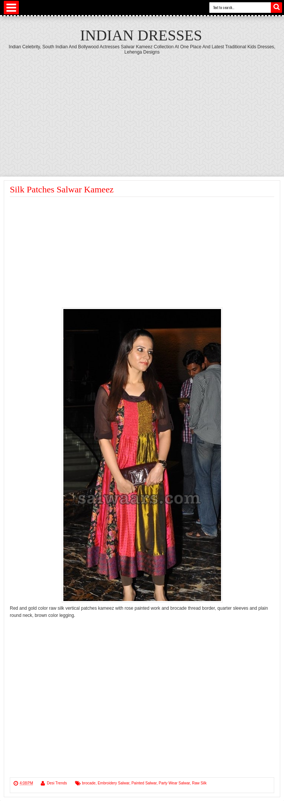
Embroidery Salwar (113, 783)
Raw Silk (199, 783)
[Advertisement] (142, 111)
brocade (88, 783)
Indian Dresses (141, 35)
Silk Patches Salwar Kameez (62, 189)
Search (276, 7)
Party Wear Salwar (174, 783)
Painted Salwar (144, 783)
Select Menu (11, 7)
